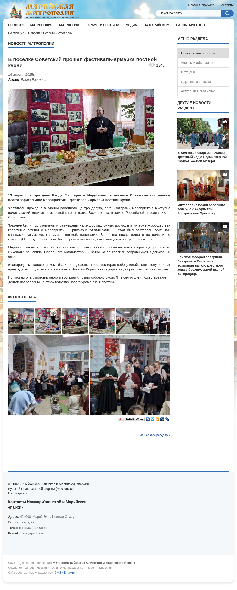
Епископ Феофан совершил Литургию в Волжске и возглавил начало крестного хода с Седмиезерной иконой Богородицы (201, 265)
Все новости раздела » (154, 435)
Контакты (227, 5)
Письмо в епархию (201, 5)
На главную (16, 33)
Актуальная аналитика (198, 91)
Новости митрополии (57, 33)
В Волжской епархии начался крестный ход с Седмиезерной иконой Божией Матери (202, 157)
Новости (34, 33)
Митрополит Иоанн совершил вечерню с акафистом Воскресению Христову (201, 209)
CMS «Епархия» (66, 572)
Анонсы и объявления (197, 63)
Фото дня (188, 72)
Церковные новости (196, 82)
